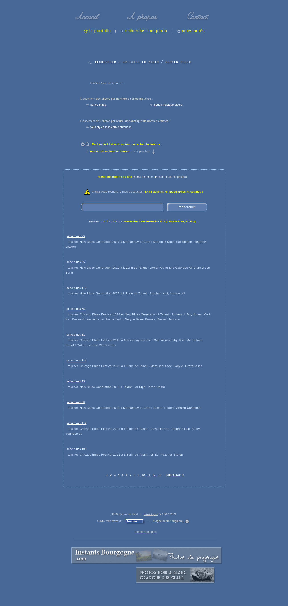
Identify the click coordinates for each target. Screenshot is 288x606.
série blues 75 (76, 381)
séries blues (98, 104)
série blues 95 (76, 262)
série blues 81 (76, 334)
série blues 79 (76, 236)
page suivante (175, 474)
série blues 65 (76, 308)
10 (143, 474)
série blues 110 (76, 288)
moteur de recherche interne (109, 151)
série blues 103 (76, 449)
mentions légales (146, 531)
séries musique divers (168, 104)
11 (148, 474)
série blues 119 (76, 423)
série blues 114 (76, 360)
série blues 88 (76, 402)
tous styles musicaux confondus (110, 127)
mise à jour (151, 514)
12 (154, 474)
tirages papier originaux (168, 521)
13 (159, 474)
